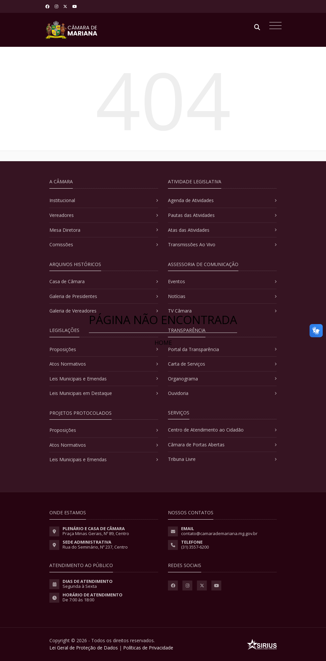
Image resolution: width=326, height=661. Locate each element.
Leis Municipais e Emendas (78, 379)
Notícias (176, 296)
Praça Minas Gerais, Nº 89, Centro (96, 533)
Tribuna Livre (182, 459)
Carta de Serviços (186, 364)
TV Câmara (180, 311)
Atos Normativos (67, 364)
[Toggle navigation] (274, 26)
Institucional (62, 200)
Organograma (183, 379)
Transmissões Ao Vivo (191, 244)
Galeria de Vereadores (72, 311)
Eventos (176, 281)
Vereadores (61, 215)
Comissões (61, 244)
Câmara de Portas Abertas (196, 444)
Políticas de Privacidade (148, 648)
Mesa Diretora (64, 230)
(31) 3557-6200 (195, 547)
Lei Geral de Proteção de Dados (83, 648)
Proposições (62, 349)
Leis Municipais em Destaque (80, 393)
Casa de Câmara (67, 281)
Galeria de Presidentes (73, 296)
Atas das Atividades (188, 230)
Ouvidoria (178, 393)
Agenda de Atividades (191, 200)
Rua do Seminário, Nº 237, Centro (95, 547)
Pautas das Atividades (191, 215)
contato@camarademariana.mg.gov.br (219, 533)
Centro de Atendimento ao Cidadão (206, 430)
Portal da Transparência (193, 349)
